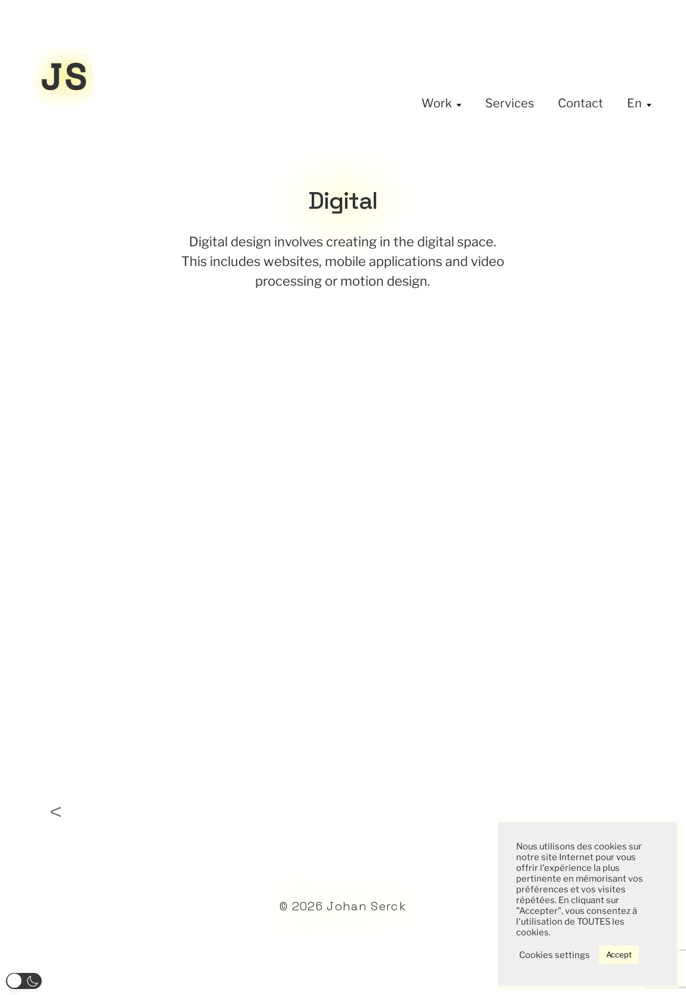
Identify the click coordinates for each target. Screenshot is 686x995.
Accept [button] (619, 954)
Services (509, 103)
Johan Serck (366, 906)
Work (436, 103)
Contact (580, 103)
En (634, 103)
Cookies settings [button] (554, 955)
